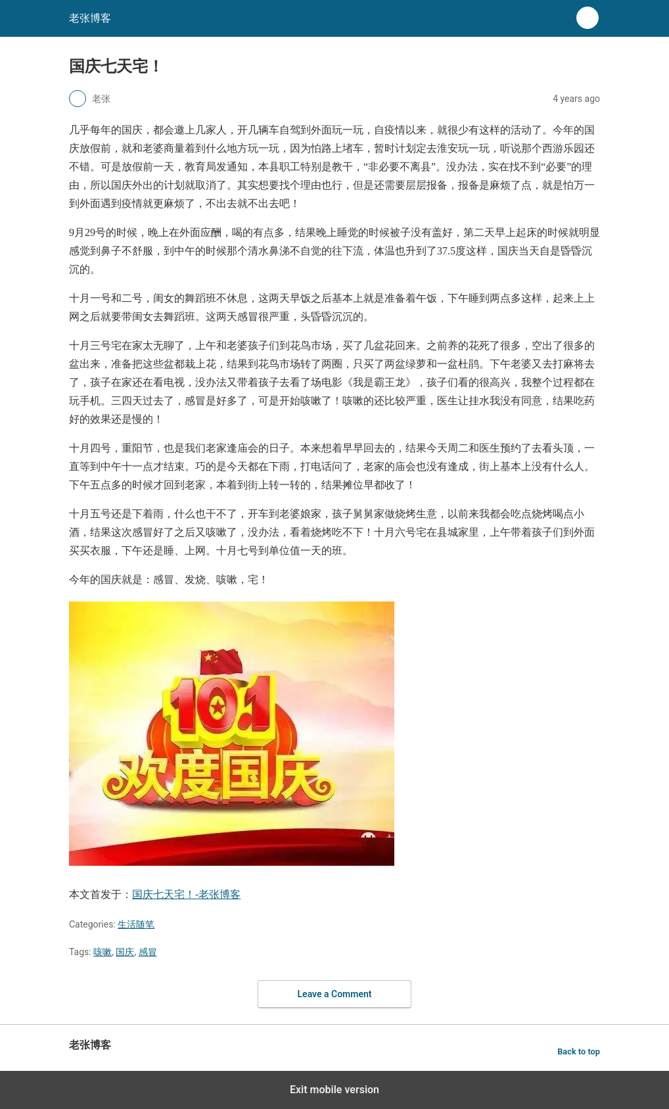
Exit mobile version (334, 1089)
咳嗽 (102, 952)
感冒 (148, 952)
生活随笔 (136, 924)
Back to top (578, 1051)
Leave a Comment (335, 994)
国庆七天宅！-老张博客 (186, 894)
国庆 (125, 952)
